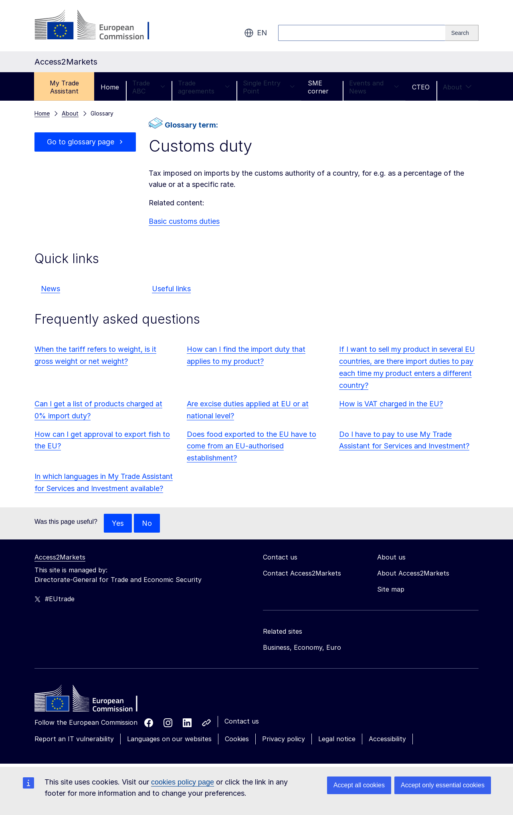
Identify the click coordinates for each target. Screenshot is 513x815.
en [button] (255, 33)
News (50, 288)
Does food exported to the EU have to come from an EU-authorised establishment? (251, 446)
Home (110, 87)
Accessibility (387, 739)
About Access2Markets (413, 574)
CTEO (421, 87)
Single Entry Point (269, 87)
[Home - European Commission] (92, 700)
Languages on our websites (169, 739)
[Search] (462, 33)
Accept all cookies (359, 785)
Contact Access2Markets (302, 574)
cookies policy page (182, 782)
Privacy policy (283, 739)
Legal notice (336, 739)
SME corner (318, 87)
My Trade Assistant (64, 87)
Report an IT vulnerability (74, 739)
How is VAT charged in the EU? (391, 403)
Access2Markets (59, 557)
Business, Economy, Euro (302, 648)
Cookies (237, 739)
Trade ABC (148, 87)
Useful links (171, 288)
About (457, 87)
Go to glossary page (81, 142)
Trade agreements (204, 87)
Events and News (374, 87)
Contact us (241, 722)
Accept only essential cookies (443, 785)
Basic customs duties (184, 221)
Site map (390, 590)
